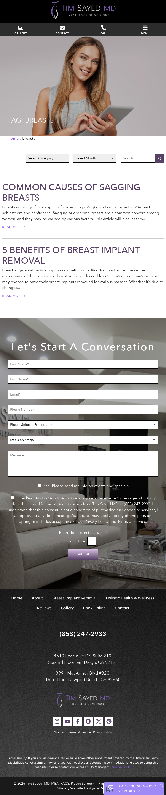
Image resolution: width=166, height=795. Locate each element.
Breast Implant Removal (74, 597)
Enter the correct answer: (83, 533)
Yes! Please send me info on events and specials (86, 486)
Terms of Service (79, 732)
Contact (122, 607)
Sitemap (59, 732)
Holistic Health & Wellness (130, 597)
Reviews (44, 607)
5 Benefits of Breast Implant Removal (70, 255)
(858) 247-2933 (83, 634)
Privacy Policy (102, 732)
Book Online (94, 607)
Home (13, 138)
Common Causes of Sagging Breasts (71, 192)
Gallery (67, 607)
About (37, 597)
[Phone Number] (83, 409)
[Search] (159, 158)
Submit (83, 554)
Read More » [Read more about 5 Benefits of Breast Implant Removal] (13, 295)
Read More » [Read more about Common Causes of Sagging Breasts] (13, 227)
